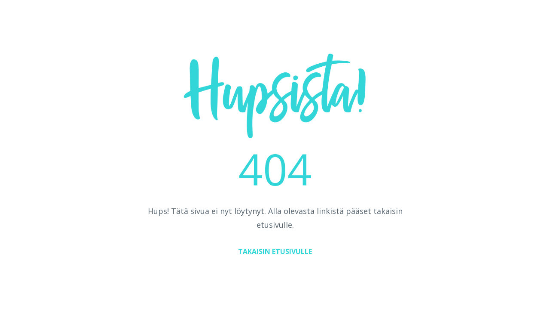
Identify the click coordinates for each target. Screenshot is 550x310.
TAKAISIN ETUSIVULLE (275, 251)
